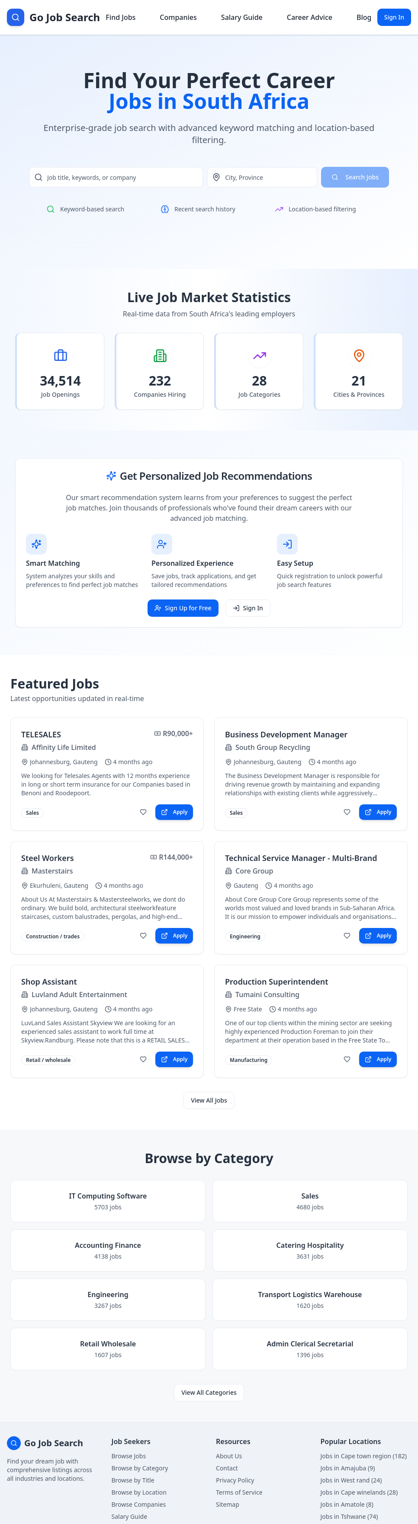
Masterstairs (52, 871)
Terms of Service (239, 1492)
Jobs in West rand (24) (351, 1480)
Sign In (394, 17)
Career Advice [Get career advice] (309, 17)
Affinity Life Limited (64, 747)
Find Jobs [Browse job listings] (120, 17)
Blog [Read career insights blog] (364, 17)
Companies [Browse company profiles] (178, 17)
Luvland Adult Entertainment (79, 994)
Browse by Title (133, 1480)
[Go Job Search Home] (53, 17)
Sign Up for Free (182, 608)
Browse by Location (139, 1492)
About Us (229, 1456)
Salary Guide (130, 1516)
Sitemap (227, 1504)
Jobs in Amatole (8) (347, 1504)
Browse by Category (140, 1468)
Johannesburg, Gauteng (64, 762)
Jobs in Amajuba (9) (348, 1468)
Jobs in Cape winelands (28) (359, 1492)
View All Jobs (209, 1100)
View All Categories (209, 1392)
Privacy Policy (235, 1480)
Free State (248, 1009)
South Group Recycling (272, 747)
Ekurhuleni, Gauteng (59, 885)
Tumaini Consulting (267, 994)
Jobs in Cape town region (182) (364, 1456)
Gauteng (246, 885)
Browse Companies (139, 1504)
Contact (227, 1468)
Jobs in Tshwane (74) (349, 1516)
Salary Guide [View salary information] (242, 17)
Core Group (254, 871)
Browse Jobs (129, 1456)
